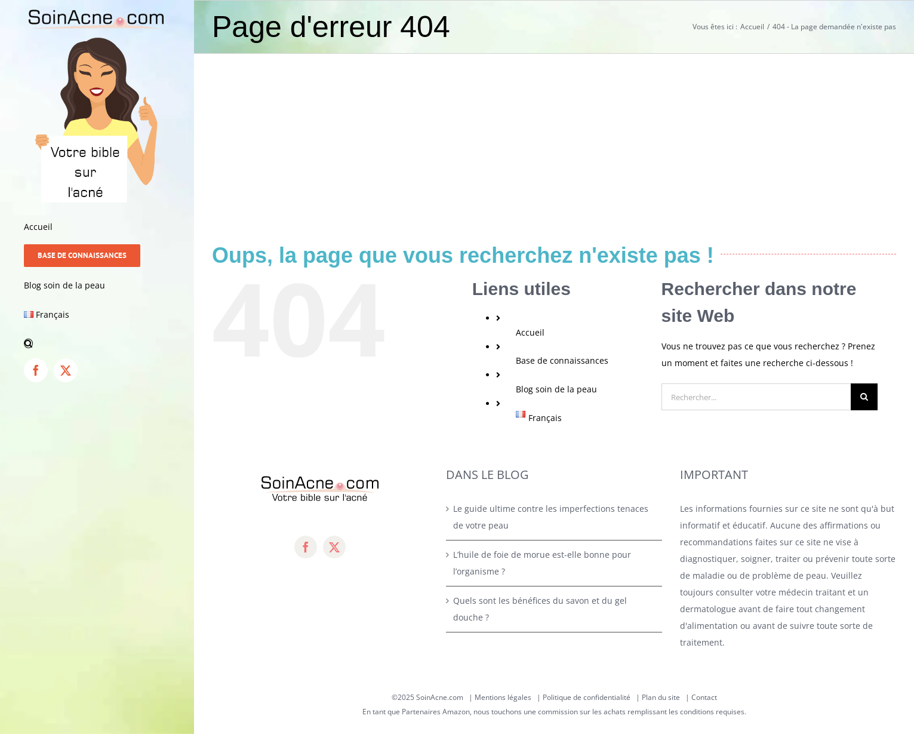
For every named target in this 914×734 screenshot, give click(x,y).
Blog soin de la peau (556, 389)
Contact (704, 697)
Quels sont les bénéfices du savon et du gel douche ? (540, 609)
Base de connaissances (562, 360)
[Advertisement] (554, 143)
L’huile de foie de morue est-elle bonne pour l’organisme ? (542, 563)
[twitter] (334, 547)
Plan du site (661, 697)
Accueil (530, 332)
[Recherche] (864, 396)
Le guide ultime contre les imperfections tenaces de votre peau (550, 517)
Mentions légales (503, 697)
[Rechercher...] (756, 396)
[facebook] (305, 547)
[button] (97, 343)
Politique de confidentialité (586, 697)
